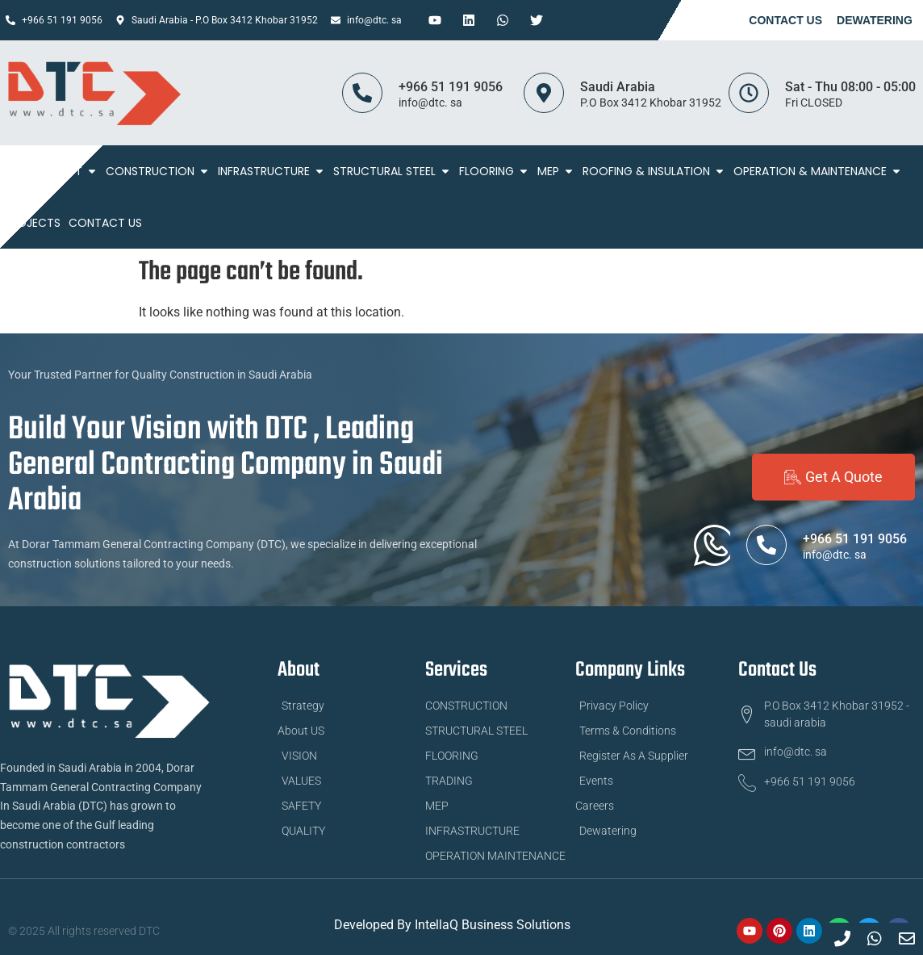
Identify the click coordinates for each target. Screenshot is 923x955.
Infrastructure (271, 171)
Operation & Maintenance (817, 171)
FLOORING (494, 171)
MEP (555, 171)
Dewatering (875, 20)
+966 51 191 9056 (451, 86)
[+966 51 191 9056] (362, 93)
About (71, 171)
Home (20, 171)
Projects (32, 223)
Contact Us (785, 20)
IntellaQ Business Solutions (492, 924)
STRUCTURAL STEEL (392, 171)
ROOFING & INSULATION (654, 171)
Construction (158, 171)
